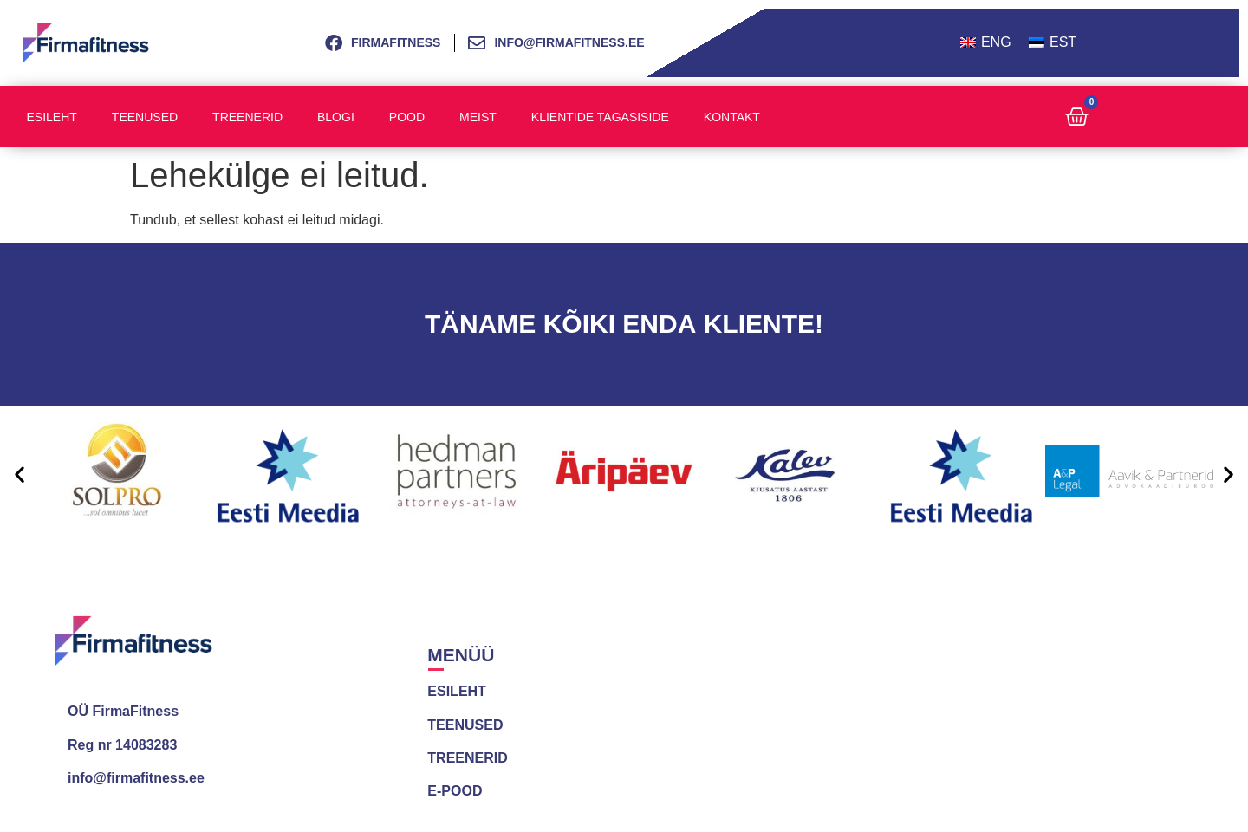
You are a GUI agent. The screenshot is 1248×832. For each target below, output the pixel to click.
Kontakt (732, 117)
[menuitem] (986, 43)
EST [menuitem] (1063, 42)
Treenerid (247, 117)
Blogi (335, 117)
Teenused (145, 117)
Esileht (52, 117)
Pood (407, 117)
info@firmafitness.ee (136, 777)
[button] (19, 473)
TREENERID (467, 758)
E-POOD (454, 790)
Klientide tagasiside (600, 117)
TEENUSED (465, 725)
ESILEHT (456, 691)
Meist (478, 117)
